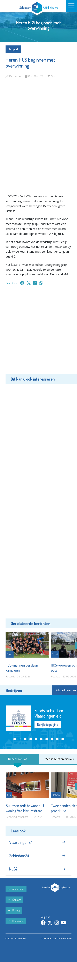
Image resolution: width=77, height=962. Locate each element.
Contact (14, 899)
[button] (14, 739)
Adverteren (16, 889)
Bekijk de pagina (47, 724)
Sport (13, 49)
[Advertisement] (38, 332)
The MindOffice (64, 938)
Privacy (14, 910)
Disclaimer (16, 921)
